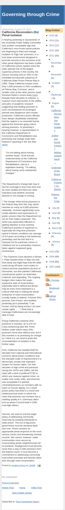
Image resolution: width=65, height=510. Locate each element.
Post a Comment (10, 483)
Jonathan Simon (51, 298)
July (54, 208)
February (56, 233)
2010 (52, 251)
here (34, 95)
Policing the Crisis (55, 198)
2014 (52, 40)
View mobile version (22, 493)
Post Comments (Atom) (27, 501)
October (56, 83)
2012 (52, 50)
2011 (52, 55)
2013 (52, 45)
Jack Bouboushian (53, 288)
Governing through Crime (30, 14)
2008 (52, 261)
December (56, 63)
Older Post (36, 487)
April (54, 223)
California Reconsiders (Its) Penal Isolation (56, 120)
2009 (52, 256)
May (54, 218)
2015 (52, 35)
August (55, 103)
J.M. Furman (53, 280)
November (56, 74)
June (55, 213)
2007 (52, 266)
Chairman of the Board (56, 171)
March (55, 228)
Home (22, 487)
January (56, 241)
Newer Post (8, 487)
